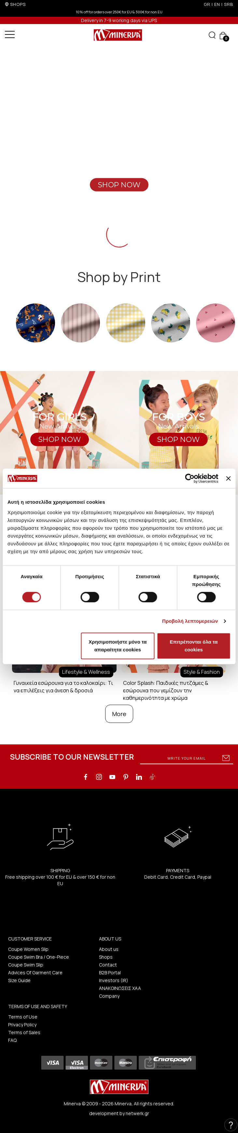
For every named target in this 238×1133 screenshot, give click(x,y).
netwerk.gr (137, 1113)
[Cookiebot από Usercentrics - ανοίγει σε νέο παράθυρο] (189, 478)
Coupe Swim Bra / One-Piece (38, 957)
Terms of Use (22, 1017)
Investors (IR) (113, 980)
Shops (106, 957)
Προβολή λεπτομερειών (190, 621)
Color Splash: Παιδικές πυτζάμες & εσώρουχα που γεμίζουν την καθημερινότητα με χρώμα (165, 690)
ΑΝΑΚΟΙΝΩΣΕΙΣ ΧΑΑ (120, 988)
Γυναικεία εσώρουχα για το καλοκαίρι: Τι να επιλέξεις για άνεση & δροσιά (63, 686)
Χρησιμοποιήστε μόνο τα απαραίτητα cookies (118, 645)
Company (109, 996)
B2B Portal (110, 972)
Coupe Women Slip (28, 949)
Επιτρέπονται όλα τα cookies (193, 645)
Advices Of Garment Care (35, 972)
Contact (108, 965)
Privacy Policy (22, 1024)
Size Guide (19, 980)
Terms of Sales (24, 1032)
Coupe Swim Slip (25, 965)
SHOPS (18, 4)
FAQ (12, 1040)
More (119, 714)
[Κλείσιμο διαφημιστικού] (228, 478)
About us (109, 949)
